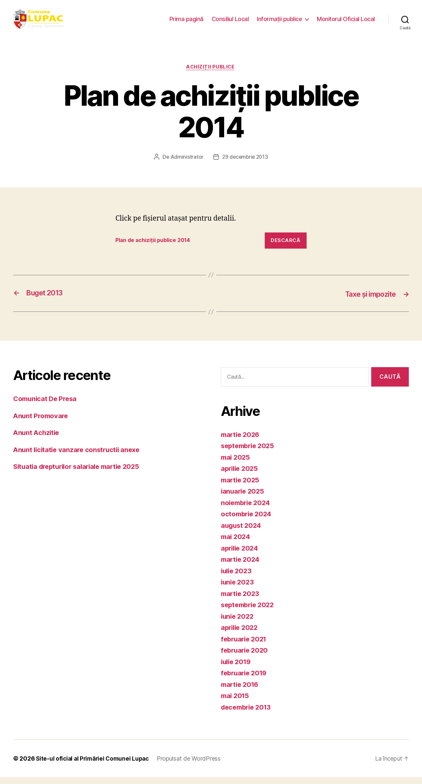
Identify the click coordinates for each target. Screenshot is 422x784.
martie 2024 (241, 566)
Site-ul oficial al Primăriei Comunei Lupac (94, 765)
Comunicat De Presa (46, 405)
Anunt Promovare (41, 423)
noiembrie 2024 (247, 509)
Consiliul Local (230, 22)
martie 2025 (241, 487)
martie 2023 (241, 600)
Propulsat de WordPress (193, 765)
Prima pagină (186, 22)
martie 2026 (241, 441)
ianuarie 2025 (243, 498)
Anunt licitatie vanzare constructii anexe (79, 456)
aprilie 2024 (241, 555)
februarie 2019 (245, 680)
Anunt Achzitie (37, 439)
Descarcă (285, 247)
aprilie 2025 (240, 475)
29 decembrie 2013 (245, 164)
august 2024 (242, 532)
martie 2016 (241, 691)
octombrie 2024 (247, 521)
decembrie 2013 (248, 714)
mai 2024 (236, 543)
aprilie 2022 (240, 634)
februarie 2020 (246, 657)
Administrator (186, 164)
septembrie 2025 (249, 452)
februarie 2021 (245, 646)
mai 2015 (236, 702)
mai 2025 (236, 464)
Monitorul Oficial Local (346, 22)
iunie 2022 (238, 623)
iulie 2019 (237, 668)
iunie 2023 (238, 589)
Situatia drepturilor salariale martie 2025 (80, 473)
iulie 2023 (237, 578)
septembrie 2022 (249, 612)
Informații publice (279, 22)
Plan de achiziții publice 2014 (156, 247)
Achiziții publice (211, 74)
